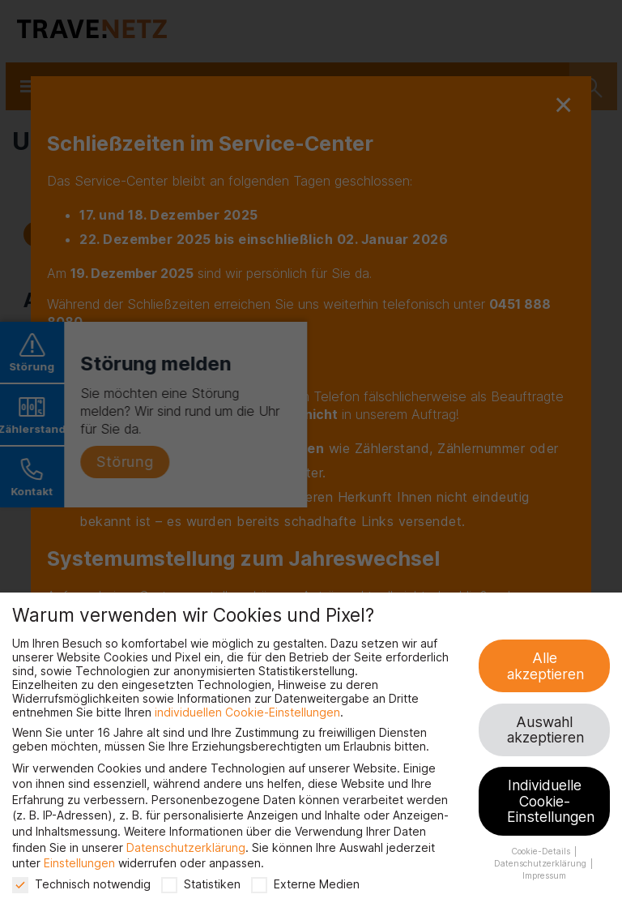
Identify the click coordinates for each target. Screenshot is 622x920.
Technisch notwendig (81, 884)
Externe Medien (305, 884)
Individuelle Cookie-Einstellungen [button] (550, 801)
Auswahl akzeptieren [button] (545, 730)
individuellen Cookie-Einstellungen (247, 712)
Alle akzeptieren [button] (545, 666)
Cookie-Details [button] (542, 851)
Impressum (544, 876)
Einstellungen (79, 863)
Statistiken (201, 884)
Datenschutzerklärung (185, 847)
